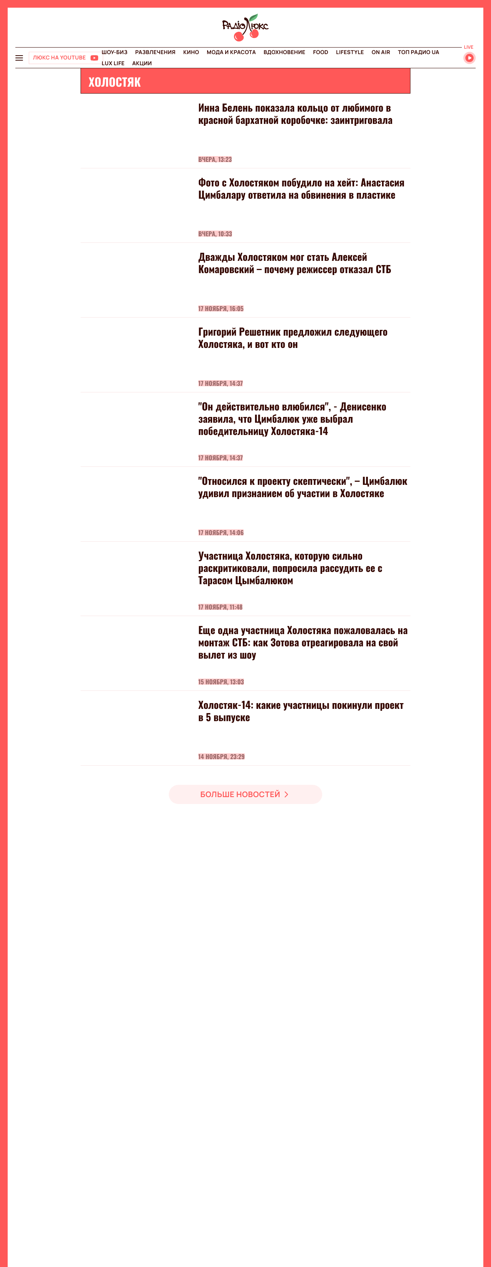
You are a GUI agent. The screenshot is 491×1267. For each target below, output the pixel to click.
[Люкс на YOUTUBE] (66, 58)
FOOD (320, 52)
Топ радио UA (418, 52)
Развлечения (155, 52)
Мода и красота (231, 52)
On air (381, 52)
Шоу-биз (114, 52)
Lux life (113, 63)
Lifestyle (350, 52)
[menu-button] (19, 58)
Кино (191, 52)
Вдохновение (284, 52)
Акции (142, 63)
